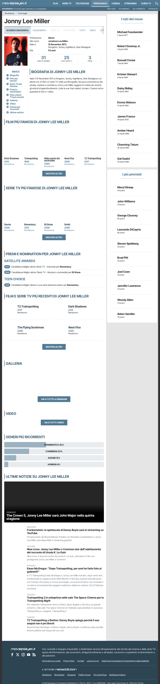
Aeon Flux (69, 158)
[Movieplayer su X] (17, 654)
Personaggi (22, 13)
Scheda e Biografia (17, 30)
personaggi (100, 3)
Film (55, 3)
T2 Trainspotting (92, 158)
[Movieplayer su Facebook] (12, 654)
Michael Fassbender (130, 32)
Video (93, 30)
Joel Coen (123, 271)
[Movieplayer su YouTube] (28, 654)
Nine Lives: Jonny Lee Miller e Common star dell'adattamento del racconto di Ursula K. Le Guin (64, 551)
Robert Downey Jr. (129, 46)
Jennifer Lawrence (129, 285)
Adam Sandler (126, 314)
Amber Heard (125, 130)
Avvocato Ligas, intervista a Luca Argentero (30, 9)
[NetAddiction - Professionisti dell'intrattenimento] (66, 669)
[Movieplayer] (23, 649)
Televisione (82, 3)
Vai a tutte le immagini (54, 399)
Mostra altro (54, 173)
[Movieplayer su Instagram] (23, 654)
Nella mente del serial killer (52, 159)
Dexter (7, 224)
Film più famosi (14, 79)
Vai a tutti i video (54, 422)
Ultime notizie (17, 112)
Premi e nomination (15, 90)
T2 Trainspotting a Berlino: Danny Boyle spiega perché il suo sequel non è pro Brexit (63, 622)
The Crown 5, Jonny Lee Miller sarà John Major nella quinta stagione (50, 517)
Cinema (116, 3)
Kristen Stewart (127, 74)
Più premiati (124, 9)
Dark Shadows (11, 158)
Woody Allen (125, 300)
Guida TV (146, 3)
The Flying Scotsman (30, 327)
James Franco (126, 116)
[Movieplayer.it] (14, 3)
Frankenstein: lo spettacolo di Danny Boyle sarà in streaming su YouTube (65, 531)
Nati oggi (111, 9)
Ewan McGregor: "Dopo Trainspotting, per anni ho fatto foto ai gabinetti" (64, 570)
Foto (82, 30)
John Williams (126, 201)
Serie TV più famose (16, 85)
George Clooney (127, 215)
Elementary (30, 224)
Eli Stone (48, 224)
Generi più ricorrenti (15, 108)
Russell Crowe (126, 60)
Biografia (14, 75)
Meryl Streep (125, 187)
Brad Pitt (122, 257)
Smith (67, 224)
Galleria (14, 100)
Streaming (130, 3)
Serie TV (66, 3)
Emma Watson (126, 102)
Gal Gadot (123, 158)
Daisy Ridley (125, 88)
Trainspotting (31, 158)
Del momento (139, 9)
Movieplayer (10, 13)
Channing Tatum (127, 144)
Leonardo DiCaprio (129, 229)
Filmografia (39, 30)
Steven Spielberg (128, 243)
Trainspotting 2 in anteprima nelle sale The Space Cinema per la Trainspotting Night (65, 599)
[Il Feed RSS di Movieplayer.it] (34, 654)
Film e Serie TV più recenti (17, 96)
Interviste (153, 9)
